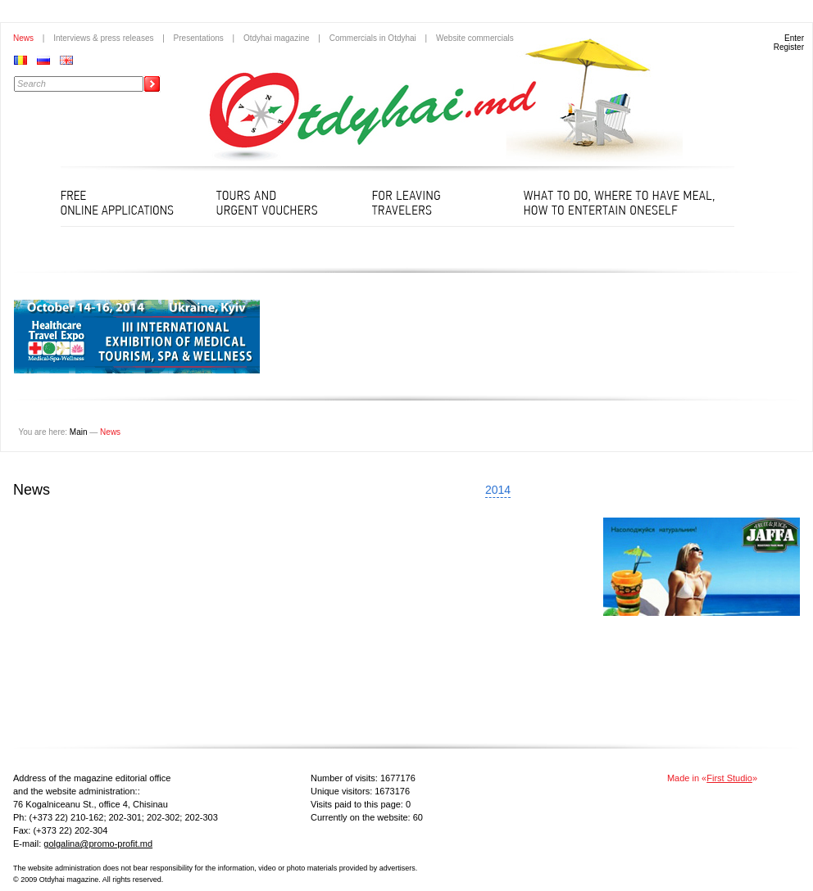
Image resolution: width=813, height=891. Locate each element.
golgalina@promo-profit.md (97, 843)
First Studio (729, 778)
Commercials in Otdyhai (372, 38)
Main (79, 431)
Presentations (199, 38)
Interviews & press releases (103, 38)
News (23, 38)
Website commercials (475, 38)
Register (789, 47)
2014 (498, 489)
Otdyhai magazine (276, 38)
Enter (794, 38)
